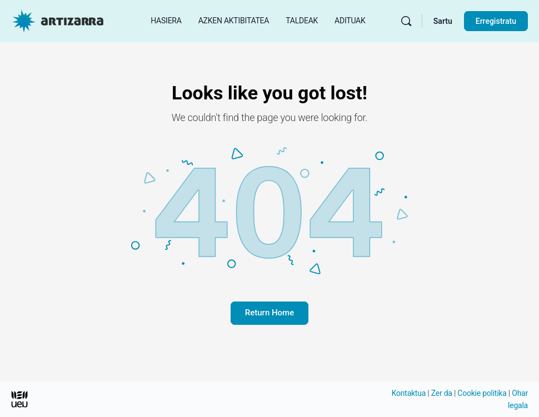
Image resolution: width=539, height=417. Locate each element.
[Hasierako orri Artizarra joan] (57, 20)
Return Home (269, 313)
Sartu (442, 21)
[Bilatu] (406, 21)
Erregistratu (496, 21)
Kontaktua (409, 393)
